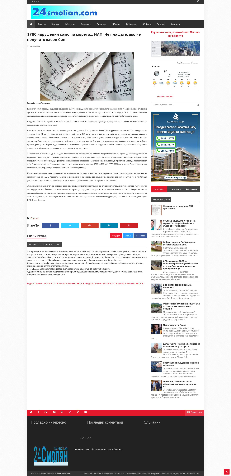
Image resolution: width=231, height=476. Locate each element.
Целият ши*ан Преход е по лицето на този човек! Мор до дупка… (181, 345)
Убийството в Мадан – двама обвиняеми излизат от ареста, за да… (179, 384)
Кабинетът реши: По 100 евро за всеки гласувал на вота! (179, 243)
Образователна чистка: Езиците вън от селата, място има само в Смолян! (181, 306)
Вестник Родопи (165, 96)
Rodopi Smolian (37, 473)
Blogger (116, 235)
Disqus (128, 235)
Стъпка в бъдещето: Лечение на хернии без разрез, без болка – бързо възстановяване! (179, 223)
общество (34, 218)
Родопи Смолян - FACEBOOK (41, 283)
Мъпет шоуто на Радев (174, 325)
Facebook (140, 235)
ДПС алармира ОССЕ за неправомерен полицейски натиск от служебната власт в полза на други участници (180, 265)
